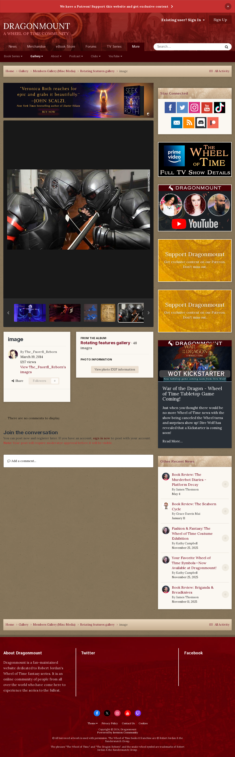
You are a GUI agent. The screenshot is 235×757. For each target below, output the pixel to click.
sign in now (101, 438)
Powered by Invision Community (117, 732)
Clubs (95, 56)
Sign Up (220, 19)
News (12, 46)
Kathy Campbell (187, 543)
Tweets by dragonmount (101, 661)
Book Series (13, 56)
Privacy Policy (110, 723)
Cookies (143, 723)
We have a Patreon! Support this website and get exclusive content (114, 6)
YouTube (115, 56)
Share (17, 381)
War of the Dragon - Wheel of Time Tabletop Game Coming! (192, 393)
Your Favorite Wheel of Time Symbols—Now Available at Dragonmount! (194, 563)
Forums (90, 46)
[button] (8, 313)
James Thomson (187, 489)
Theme (92, 723)
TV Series (114, 46)
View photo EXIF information (115, 369)
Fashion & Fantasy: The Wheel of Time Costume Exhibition (192, 533)
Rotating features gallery (105, 342)
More (136, 46)
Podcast (76, 56)
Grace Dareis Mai (188, 514)
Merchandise (36, 46)
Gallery (36, 56)
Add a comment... (21, 461)
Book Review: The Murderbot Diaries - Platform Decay (189, 479)
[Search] (176, 46)
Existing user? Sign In (183, 20)
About (56, 56)
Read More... (172, 441)
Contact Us (128, 723)
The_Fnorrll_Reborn (41, 352)
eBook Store (65, 46)
